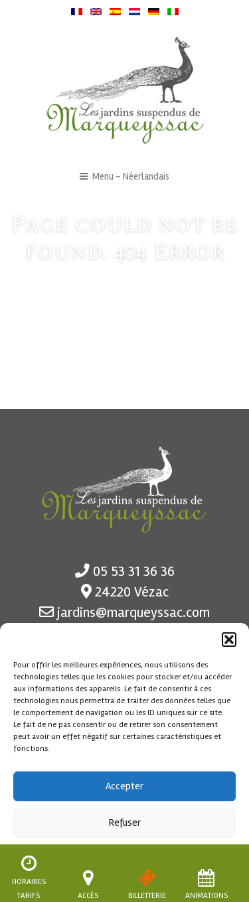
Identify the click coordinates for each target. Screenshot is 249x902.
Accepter (124, 786)
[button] (229, 639)
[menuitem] (76, 11)
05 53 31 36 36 (134, 571)
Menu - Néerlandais (125, 176)
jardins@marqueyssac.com (133, 612)
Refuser (125, 822)
